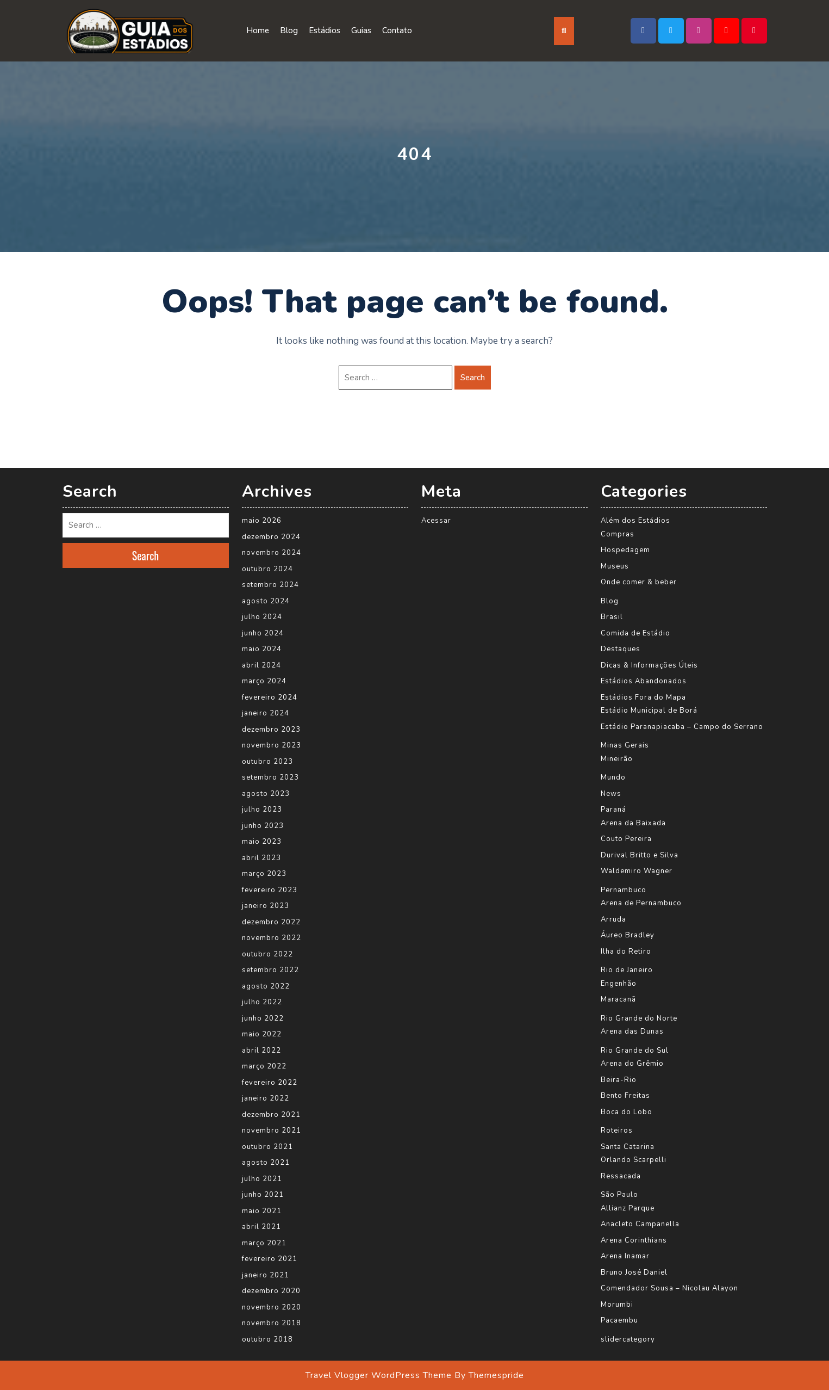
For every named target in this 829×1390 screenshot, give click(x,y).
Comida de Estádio (635, 633)
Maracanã (618, 999)
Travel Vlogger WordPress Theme (379, 1375)
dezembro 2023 (271, 729)
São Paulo (619, 1195)
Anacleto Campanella (640, 1224)
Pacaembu (619, 1320)
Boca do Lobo (626, 1112)
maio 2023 (262, 842)
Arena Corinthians (634, 1240)
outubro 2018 (267, 1339)
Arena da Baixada (633, 823)
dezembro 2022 (271, 922)
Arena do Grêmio (632, 1063)
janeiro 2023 (265, 906)
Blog (289, 30)
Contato (397, 30)
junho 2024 (263, 633)
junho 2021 (263, 1195)
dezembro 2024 (271, 537)
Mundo (613, 777)
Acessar (436, 521)
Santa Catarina (628, 1147)
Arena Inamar (625, 1256)
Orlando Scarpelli (633, 1160)
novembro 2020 (271, 1307)
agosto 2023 (266, 794)
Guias (361, 30)
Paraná (613, 809)
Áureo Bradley (628, 935)
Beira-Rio (619, 1080)
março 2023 (264, 874)
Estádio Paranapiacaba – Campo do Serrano (682, 727)
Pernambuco (623, 890)
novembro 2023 (271, 745)
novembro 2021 (271, 1130)
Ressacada (621, 1176)
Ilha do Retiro (626, 951)
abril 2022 (261, 1050)
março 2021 (264, 1243)
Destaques (620, 649)
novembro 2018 (271, 1323)
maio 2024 (262, 649)
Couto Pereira (626, 839)
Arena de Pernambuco (641, 903)
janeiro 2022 (265, 1098)
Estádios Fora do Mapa (643, 697)
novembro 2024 (271, 553)
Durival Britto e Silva (639, 855)
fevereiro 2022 (269, 1083)
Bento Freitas (625, 1096)
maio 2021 (262, 1211)
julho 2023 (262, 809)
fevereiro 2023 (269, 890)
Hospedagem (625, 550)
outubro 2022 (267, 954)
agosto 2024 (266, 601)
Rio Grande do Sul (635, 1050)
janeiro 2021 (265, 1275)
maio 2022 (262, 1034)
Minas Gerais (625, 745)
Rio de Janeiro (627, 970)
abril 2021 (261, 1227)
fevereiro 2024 (269, 697)
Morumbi (617, 1304)
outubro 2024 (267, 569)
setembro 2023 (270, 777)
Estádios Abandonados (644, 681)
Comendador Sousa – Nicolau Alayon (669, 1288)
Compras (617, 534)
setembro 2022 (270, 970)
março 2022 (264, 1066)
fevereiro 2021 (269, 1259)
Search (472, 377)
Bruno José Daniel (634, 1272)
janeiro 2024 (265, 713)
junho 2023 (263, 826)
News (611, 794)
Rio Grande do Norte (639, 1018)
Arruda (613, 919)
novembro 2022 (271, 938)
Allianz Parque (628, 1208)
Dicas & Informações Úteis (649, 665)
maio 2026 (262, 521)
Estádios (324, 30)
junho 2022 (263, 1018)
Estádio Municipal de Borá (649, 710)
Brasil (612, 617)
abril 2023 (261, 858)
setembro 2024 (270, 585)
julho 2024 (262, 617)
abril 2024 (261, 665)
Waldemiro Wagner (636, 871)
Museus (615, 566)
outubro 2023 (267, 762)
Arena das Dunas (632, 1031)
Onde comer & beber (639, 582)
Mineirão (617, 759)
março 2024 (264, 681)
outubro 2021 (267, 1147)
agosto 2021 (266, 1162)
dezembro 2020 (271, 1291)
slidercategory (628, 1339)
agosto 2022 (266, 986)
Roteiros (617, 1130)
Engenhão (619, 984)
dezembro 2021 (271, 1115)
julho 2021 (262, 1179)
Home (257, 30)
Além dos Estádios (635, 521)
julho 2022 (262, 1002)
